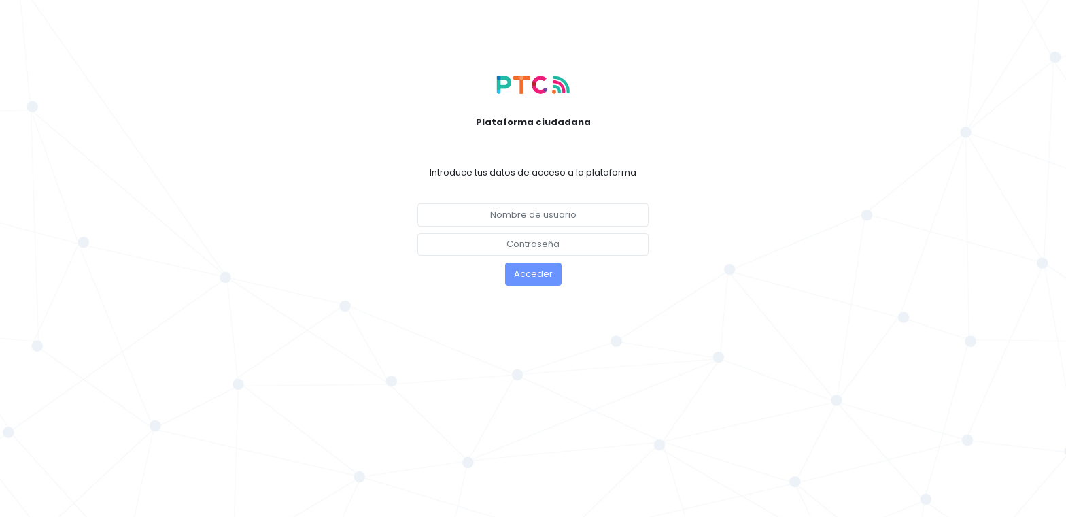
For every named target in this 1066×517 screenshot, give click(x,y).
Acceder (533, 273)
